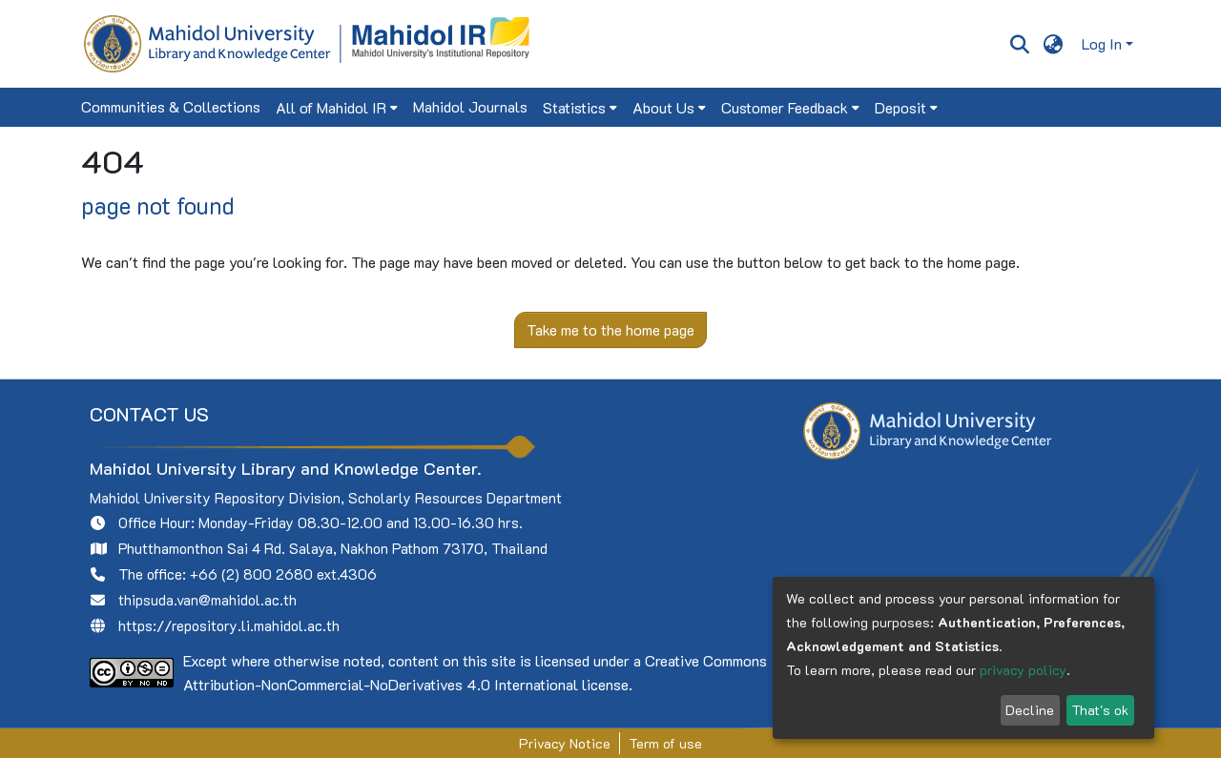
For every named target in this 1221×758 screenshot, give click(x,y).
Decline (1029, 710)
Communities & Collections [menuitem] (170, 106)
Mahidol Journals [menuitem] (470, 106)
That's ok (1099, 710)
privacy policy (1023, 670)
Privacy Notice (564, 743)
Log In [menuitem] (1102, 43)
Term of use (665, 743)
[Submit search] (1019, 43)
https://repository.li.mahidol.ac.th (229, 625)
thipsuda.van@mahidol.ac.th (207, 599)
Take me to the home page (610, 329)
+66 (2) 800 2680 (251, 574)
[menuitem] (1054, 43)
